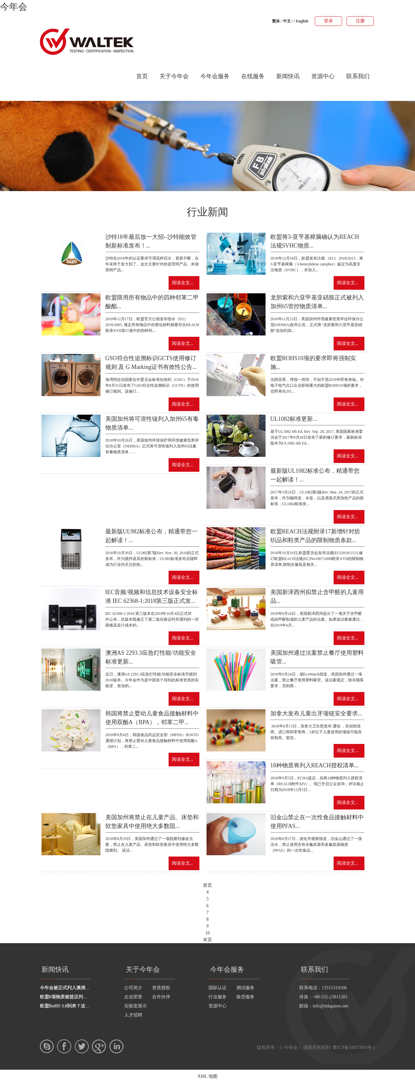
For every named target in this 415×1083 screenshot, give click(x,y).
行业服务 (217, 996)
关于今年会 (174, 76)
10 (207, 933)
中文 (287, 21)
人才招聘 (133, 1015)
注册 (360, 20)
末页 (207, 939)
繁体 (276, 21)
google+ (99, 1046)
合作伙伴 (161, 996)
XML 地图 (207, 1076)
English (302, 21)
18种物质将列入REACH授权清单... (314, 765)
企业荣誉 (133, 996)
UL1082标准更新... (294, 419)
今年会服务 (215, 76)
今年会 (13, 7)
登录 (328, 20)
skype (47, 1046)
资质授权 (161, 987)
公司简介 (133, 987)
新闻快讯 (288, 76)
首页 (142, 76)
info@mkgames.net (331, 1006)
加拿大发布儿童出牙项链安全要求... (316, 713)
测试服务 (245, 987)
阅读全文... (183, 282)
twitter (82, 1046)
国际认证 (217, 987)
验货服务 (245, 996)
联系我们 (358, 76)
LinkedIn (116, 1046)
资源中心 (323, 76)
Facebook (64, 1046)
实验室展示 (135, 1006)
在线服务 (253, 76)
